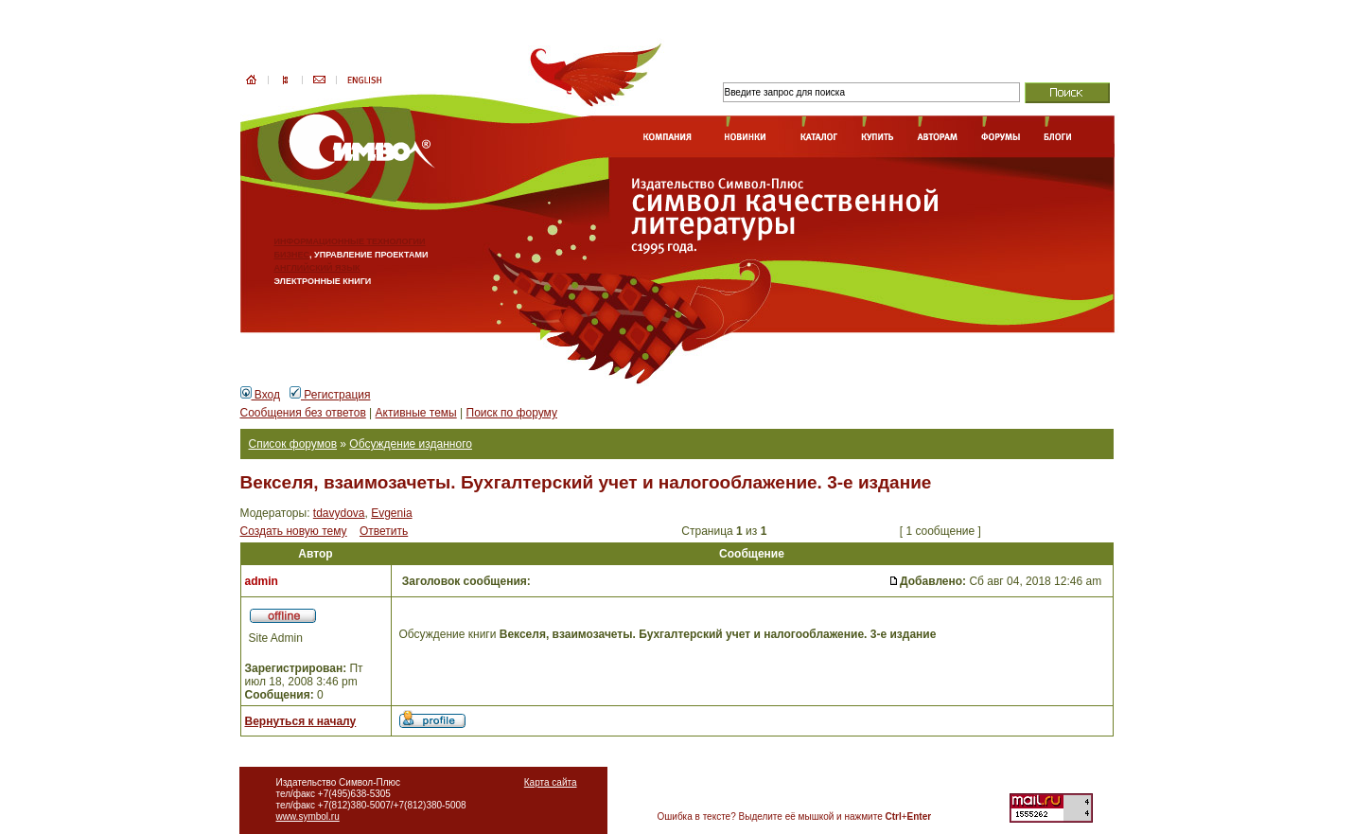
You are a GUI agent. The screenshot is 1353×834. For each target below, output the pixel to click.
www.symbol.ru (308, 816)
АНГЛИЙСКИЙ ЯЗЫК (317, 268)
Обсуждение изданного (410, 444)
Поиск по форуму (511, 412)
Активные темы (416, 412)
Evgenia (391, 513)
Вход (260, 394)
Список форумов (293, 444)
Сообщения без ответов (303, 412)
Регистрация (330, 394)
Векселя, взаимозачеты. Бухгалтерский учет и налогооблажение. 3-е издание (586, 482)
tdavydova (339, 513)
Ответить (384, 531)
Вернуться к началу (301, 721)
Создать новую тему (293, 531)
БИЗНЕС (292, 254)
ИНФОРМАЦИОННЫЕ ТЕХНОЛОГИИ (350, 241)
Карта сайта (550, 782)
